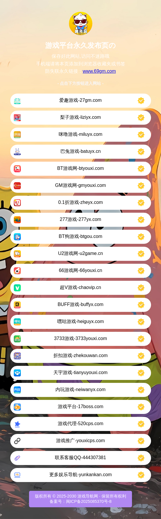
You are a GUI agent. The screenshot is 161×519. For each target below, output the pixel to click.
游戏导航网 (87, 496)
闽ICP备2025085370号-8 (89, 501)
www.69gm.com (99, 71)
